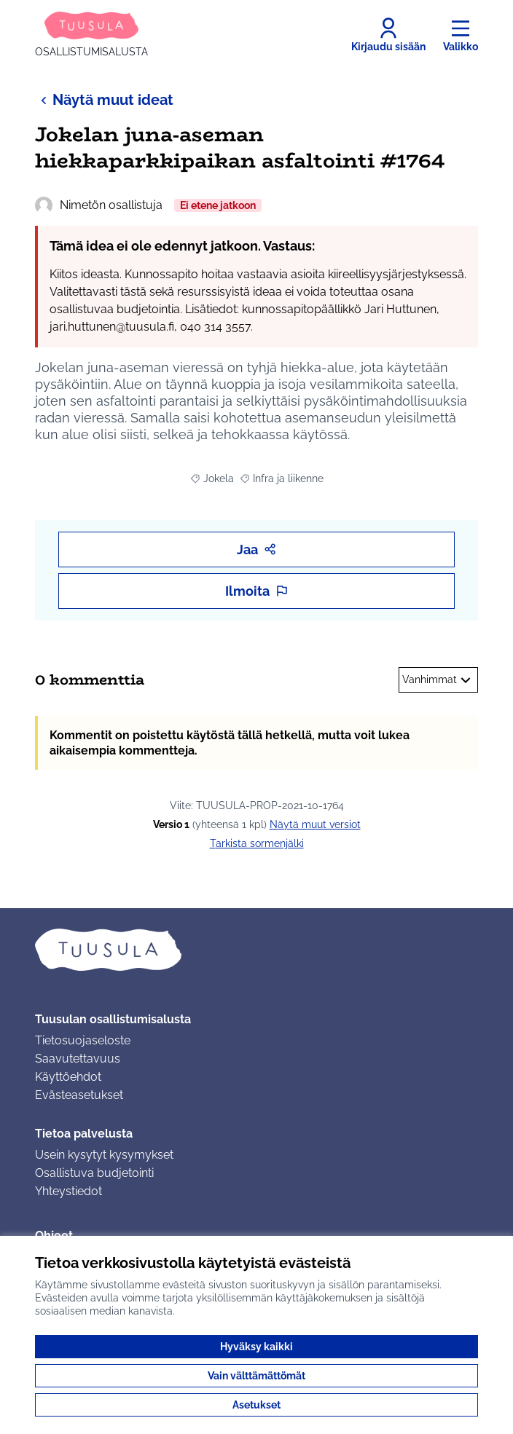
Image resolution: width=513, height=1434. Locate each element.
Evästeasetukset (79, 1095)
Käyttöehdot (68, 1077)
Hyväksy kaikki (256, 1346)
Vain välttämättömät (256, 1376)
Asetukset (256, 1405)
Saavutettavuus (77, 1058)
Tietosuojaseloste (82, 1040)
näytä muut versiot (315, 824)
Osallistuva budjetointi (94, 1173)
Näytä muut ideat (104, 99)
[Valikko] (460, 35)
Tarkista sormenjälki (257, 843)
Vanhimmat (438, 680)
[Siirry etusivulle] (91, 35)
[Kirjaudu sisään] (388, 35)
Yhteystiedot (68, 1191)
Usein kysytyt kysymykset (104, 1155)
